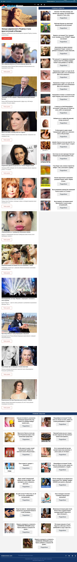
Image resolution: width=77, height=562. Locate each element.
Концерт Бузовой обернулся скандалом (66, 1)
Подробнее (63, 18)
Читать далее (7, 38)
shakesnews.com (6, 556)
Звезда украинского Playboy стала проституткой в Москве (16, 30)
